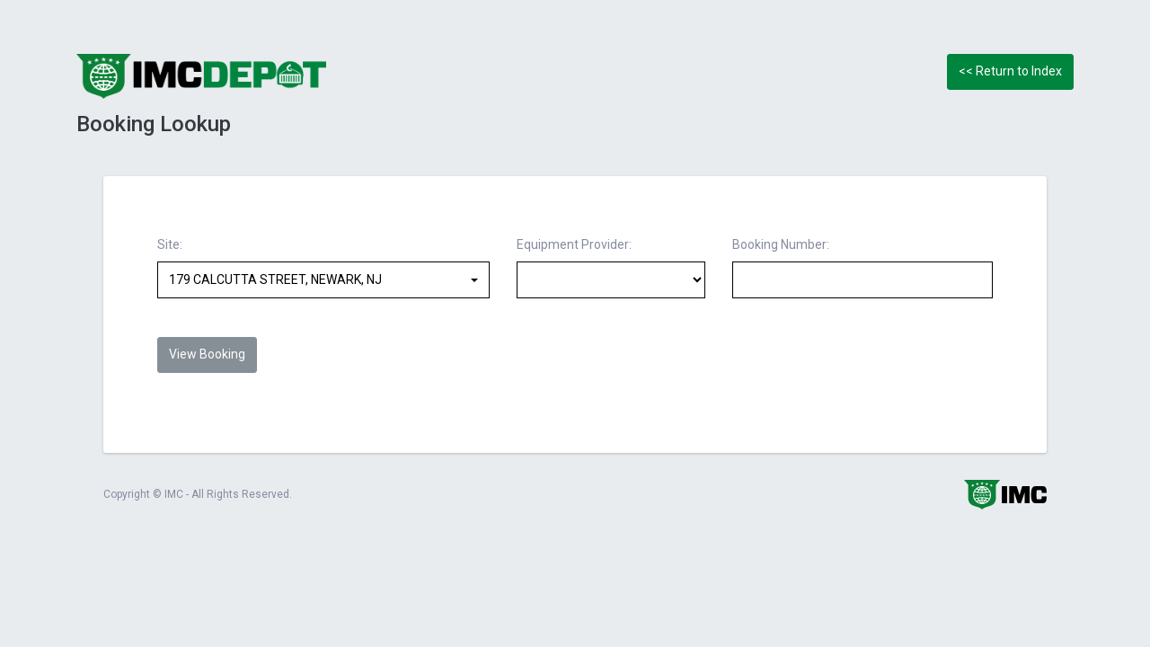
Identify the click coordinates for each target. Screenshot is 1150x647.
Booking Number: (780, 244)
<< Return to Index (1010, 71)
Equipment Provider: (574, 244)
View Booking (207, 354)
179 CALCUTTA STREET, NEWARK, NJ (275, 279)
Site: (169, 244)
